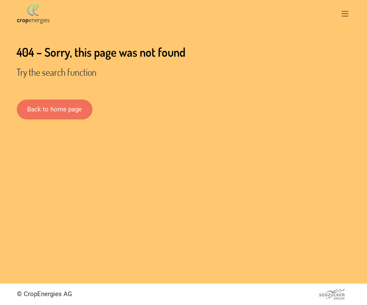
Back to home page (54, 109)
